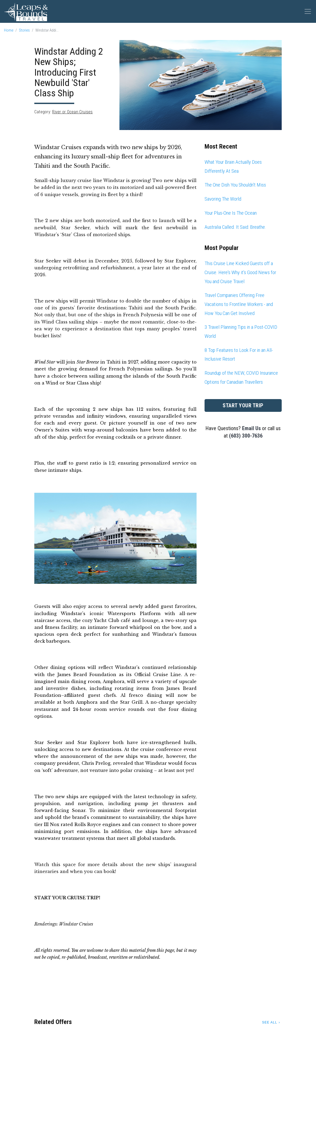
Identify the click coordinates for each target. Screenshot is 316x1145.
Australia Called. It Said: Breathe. (235, 227)
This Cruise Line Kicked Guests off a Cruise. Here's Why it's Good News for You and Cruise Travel (240, 272)
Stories (24, 30)
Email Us (251, 428)
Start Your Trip (243, 405)
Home (8, 30)
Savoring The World (223, 199)
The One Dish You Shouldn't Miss (235, 185)
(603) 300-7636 (246, 436)
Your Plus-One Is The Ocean (231, 213)
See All (269, 1022)
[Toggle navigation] (308, 11)
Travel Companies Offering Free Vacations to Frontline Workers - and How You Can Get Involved (239, 304)
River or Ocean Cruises (72, 111)
